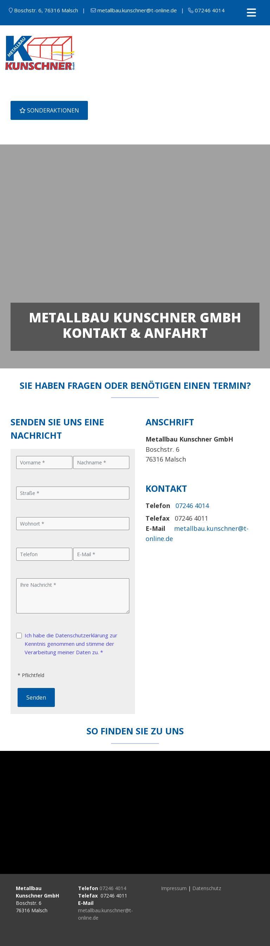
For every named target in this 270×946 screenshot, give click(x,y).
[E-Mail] (101, 554)
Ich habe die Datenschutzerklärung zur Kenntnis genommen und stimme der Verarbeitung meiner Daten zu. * (71, 644)
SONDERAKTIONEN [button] (49, 110)
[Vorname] (44, 462)
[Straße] (72, 493)
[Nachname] (101, 462)
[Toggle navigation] (251, 12)
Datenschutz (206, 888)
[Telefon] (44, 554)
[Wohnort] (72, 523)
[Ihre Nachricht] (72, 595)
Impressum (174, 888)
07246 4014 (112, 888)
